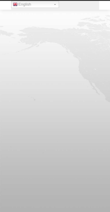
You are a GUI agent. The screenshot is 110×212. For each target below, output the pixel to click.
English (22, 5)
